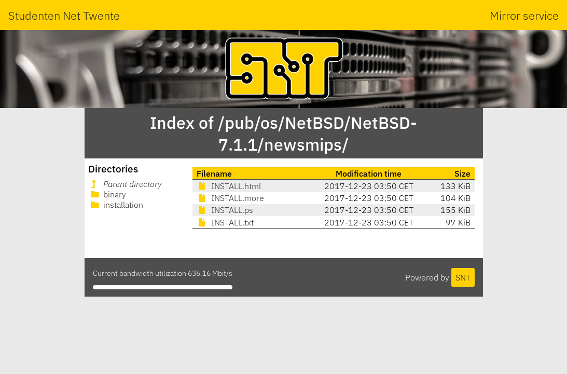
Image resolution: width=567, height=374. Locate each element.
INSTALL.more (230, 198)
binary (107, 194)
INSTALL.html (229, 186)
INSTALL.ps (225, 210)
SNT (463, 277)
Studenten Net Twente (64, 15)
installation (116, 204)
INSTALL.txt (225, 222)
